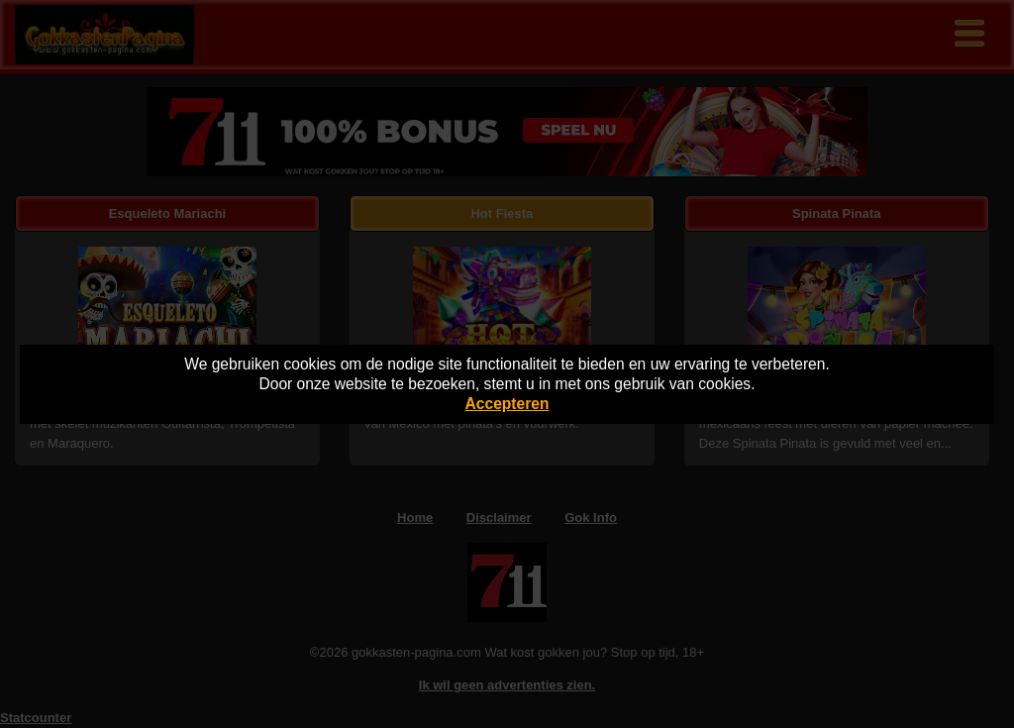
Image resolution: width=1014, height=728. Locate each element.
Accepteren (507, 403)
